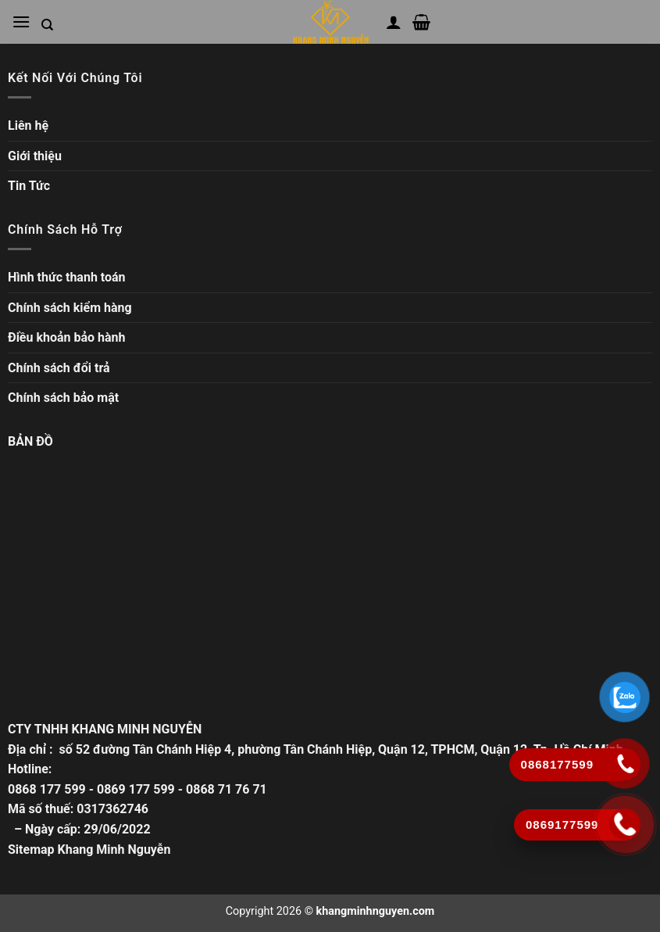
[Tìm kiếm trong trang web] (47, 25)
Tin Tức (29, 185)
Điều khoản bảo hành (67, 337)
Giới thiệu (35, 156)
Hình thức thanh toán (67, 277)
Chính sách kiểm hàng (70, 307)
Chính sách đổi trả (59, 367)
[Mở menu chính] (21, 21)
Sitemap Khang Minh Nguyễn (89, 849)
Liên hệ (28, 125)
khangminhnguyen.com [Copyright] (375, 911)
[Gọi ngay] (625, 824)
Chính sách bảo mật (63, 397)
